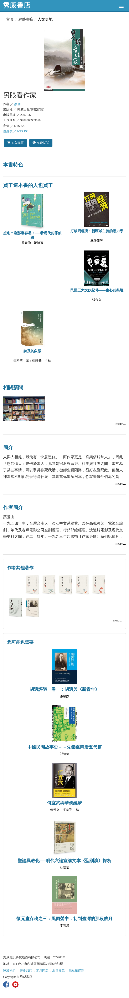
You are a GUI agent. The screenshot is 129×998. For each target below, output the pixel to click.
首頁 (10, 19)
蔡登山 (19, 104)
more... (120, 424)
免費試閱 (41, 143)
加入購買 (15, 143)
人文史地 (45, 19)
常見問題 (42, 970)
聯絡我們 (26, 970)
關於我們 (9, 970)
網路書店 (26, 19)
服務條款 (58, 970)
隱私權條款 (76, 970)
